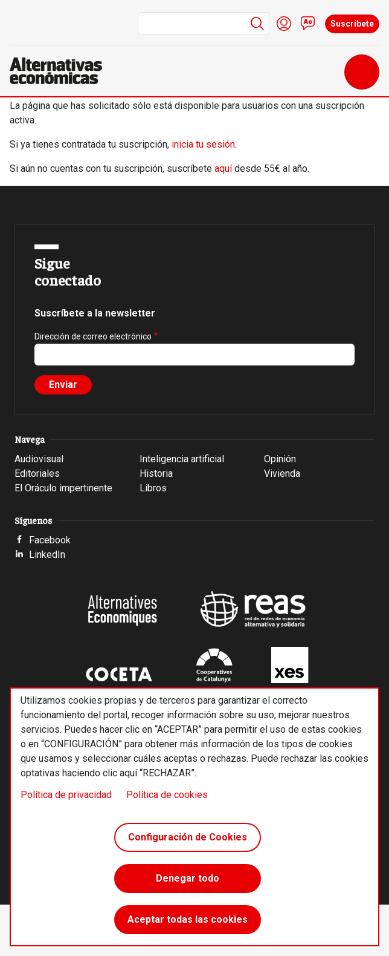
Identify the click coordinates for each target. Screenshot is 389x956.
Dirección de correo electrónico (93, 336)
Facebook (50, 540)
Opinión (280, 459)
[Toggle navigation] (361, 72)
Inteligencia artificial (182, 459)
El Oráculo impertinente (63, 488)
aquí (223, 168)
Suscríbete (352, 23)
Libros (153, 488)
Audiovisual (38, 459)
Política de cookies (167, 794)
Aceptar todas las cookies (187, 919)
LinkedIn (47, 554)
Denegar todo (187, 878)
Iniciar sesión (284, 23)
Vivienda (282, 473)
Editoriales (37, 473)
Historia (156, 473)
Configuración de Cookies (187, 837)
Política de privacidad (66, 794)
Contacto (308, 23)
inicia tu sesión (203, 144)
